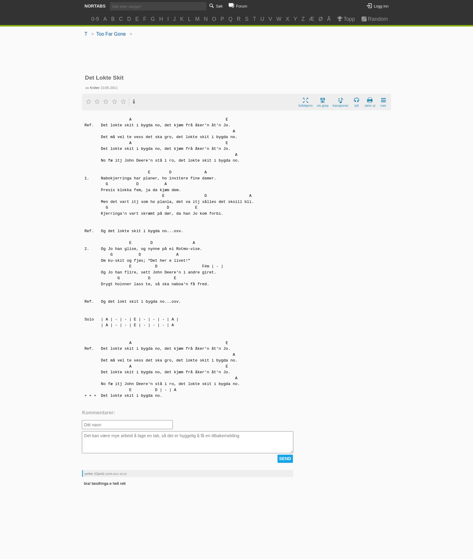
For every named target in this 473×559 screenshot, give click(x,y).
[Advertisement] (236, 56)
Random (371, 19)
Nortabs (95, 6)
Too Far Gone (111, 33)
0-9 (95, 19)
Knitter (95, 88)
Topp (345, 19)
